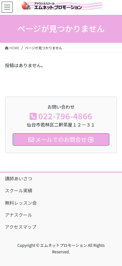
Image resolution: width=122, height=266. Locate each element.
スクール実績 (18, 190)
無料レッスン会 (21, 203)
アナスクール (18, 215)
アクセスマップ (20, 227)
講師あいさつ (18, 178)
